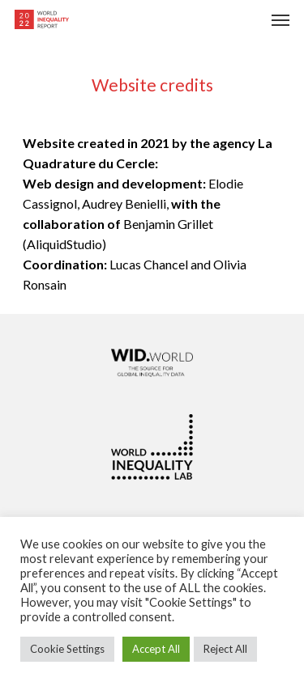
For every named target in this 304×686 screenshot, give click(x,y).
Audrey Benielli (124, 203)
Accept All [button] (156, 648)
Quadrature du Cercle (89, 163)
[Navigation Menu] (280, 19)
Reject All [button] (225, 648)
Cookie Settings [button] (67, 648)
